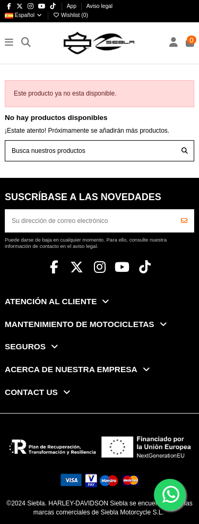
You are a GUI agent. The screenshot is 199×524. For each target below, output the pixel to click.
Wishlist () (70, 15)
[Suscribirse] (184, 221)
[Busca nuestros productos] (184, 150)
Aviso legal (99, 6)
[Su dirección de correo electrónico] (90, 221)
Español (24, 15)
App (72, 6)
